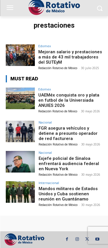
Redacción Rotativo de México (57, 68)
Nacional (45, 122)
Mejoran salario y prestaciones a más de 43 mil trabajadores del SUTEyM (70, 57)
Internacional (49, 182)
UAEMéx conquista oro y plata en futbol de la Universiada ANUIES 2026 (68, 100)
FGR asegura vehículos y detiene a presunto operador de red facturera (68, 133)
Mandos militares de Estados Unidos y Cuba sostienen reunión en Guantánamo (68, 194)
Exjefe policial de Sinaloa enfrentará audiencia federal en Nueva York (69, 163)
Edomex (44, 46)
